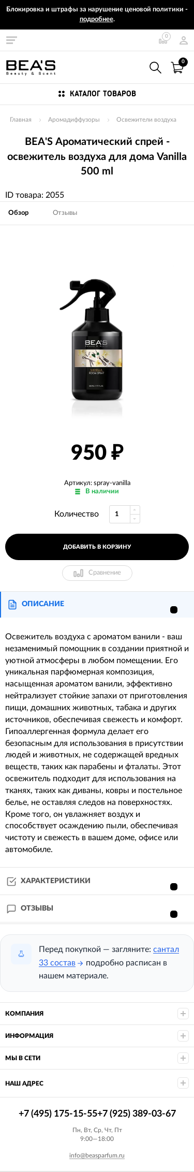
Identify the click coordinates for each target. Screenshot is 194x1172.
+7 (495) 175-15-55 (133, 67)
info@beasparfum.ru (97, 1155)
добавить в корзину (97, 547)
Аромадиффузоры (74, 119)
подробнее (96, 19)
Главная (21, 119)
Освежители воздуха (146, 119)
